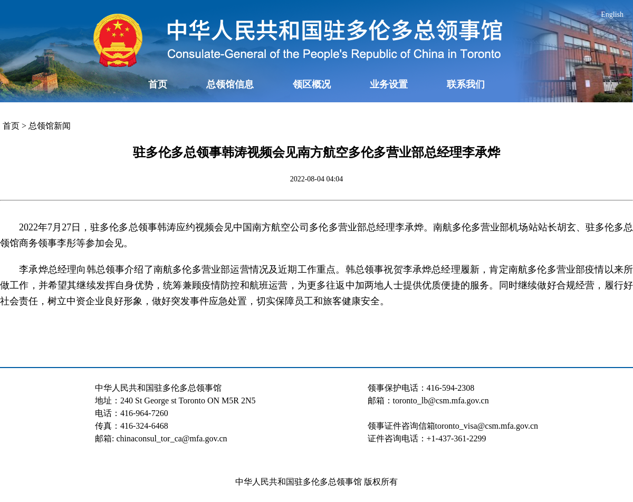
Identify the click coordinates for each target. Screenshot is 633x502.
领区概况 (312, 84)
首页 (157, 84)
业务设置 (389, 84)
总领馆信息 (230, 84)
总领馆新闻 (49, 125)
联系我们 (466, 84)
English (612, 14)
